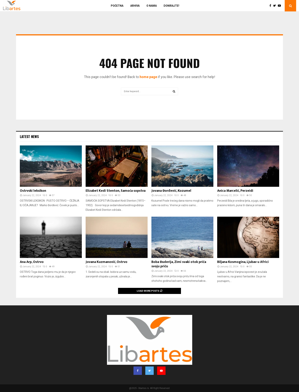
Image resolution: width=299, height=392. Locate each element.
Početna (117, 5)
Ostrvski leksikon (33, 191)
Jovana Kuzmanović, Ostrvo (106, 262)
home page (148, 77)
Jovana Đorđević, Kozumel (171, 191)
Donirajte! (171, 5)
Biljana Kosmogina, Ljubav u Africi (243, 262)
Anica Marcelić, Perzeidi (235, 191)
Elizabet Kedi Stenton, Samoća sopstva (115, 191)
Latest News (29, 136)
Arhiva (135, 5)
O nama (151, 5)
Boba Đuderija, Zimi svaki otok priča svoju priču (178, 264)
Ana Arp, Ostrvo (32, 262)
